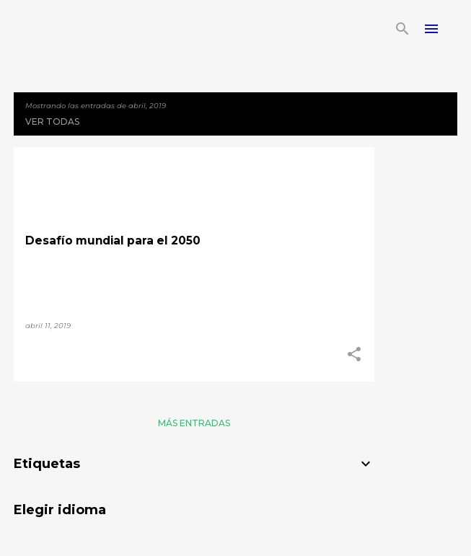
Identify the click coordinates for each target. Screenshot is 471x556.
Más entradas (194, 423)
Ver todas (52, 121)
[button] (354, 354)
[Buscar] (402, 29)
